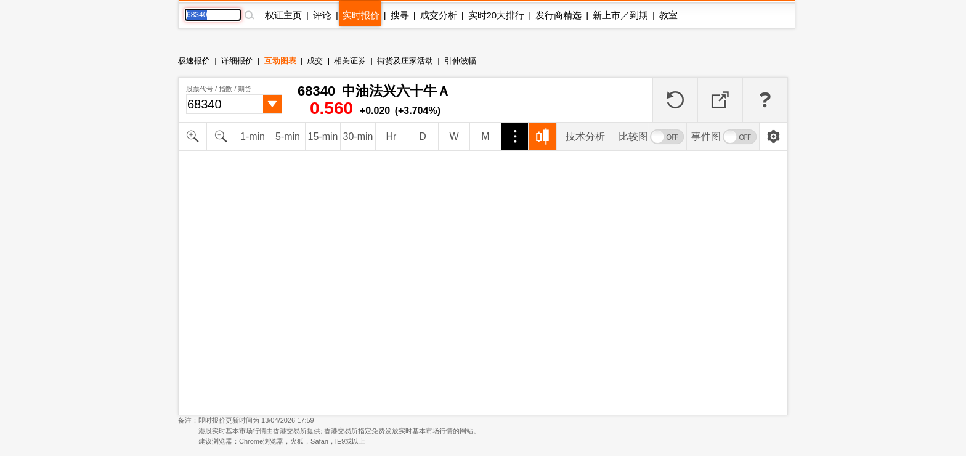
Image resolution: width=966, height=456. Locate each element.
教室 (668, 15)
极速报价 (194, 60)
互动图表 (280, 60)
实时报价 (361, 15)
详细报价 (237, 60)
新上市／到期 (620, 15)
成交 (315, 60)
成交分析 (438, 15)
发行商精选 (558, 15)
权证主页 (283, 15)
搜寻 (400, 15)
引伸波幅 (460, 60)
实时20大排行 (496, 15)
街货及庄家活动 (405, 60)
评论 (322, 15)
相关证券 (350, 60)
